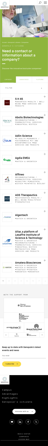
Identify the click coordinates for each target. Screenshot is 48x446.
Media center (24, 434)
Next (42, 335)
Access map (24, 439)
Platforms (39, 79)
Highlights (10, 398)
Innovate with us (24, 411)
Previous (6, 335)
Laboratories (24, 79)
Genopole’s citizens (14, 42)
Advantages (10, 394)
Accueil (4, 42)
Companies (8, 79)
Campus (7, 390)
